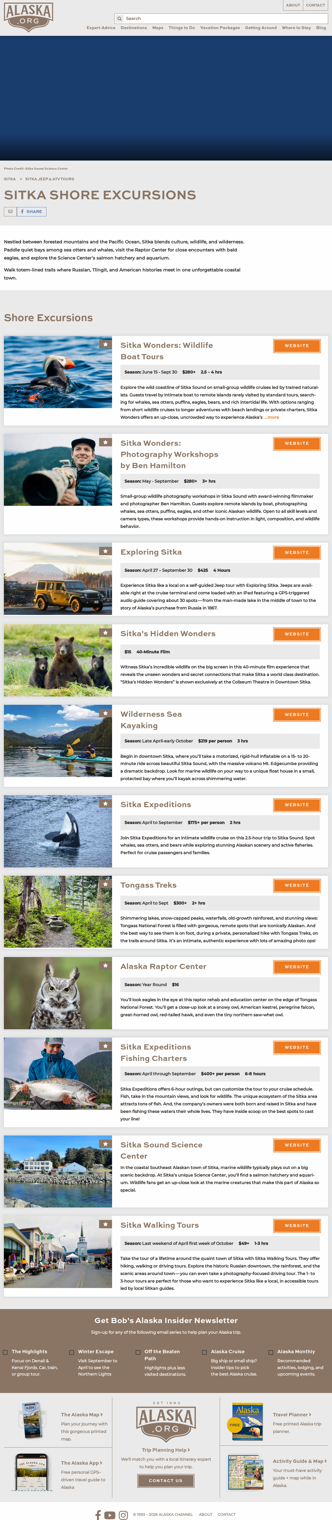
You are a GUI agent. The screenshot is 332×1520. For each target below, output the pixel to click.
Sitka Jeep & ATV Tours (49, 179)
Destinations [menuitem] (134, 28)
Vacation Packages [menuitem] (220, 28)
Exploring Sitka (151, 552)
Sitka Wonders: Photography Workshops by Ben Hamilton (169, 455)
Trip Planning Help (166, 1450)
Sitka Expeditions (155, 805)
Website (297, 346)
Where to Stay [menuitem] (296, 28)
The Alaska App (81, 1463)
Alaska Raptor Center (163, 967)
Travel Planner (292, 1414)
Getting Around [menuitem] (261, 28)
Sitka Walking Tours (159, 1226)
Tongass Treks (148, 885)
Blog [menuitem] (321, 28)
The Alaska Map (82, 1414)
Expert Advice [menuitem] (101, 28)
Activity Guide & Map (300, 1461)
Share (31, 212)
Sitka (10, 179)
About (293, 5)
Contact (315, 5)
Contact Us (166, 1481)
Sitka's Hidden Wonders (168, 634)
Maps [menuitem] (157, 28)
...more (272, 417)
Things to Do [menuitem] (182, 28)
